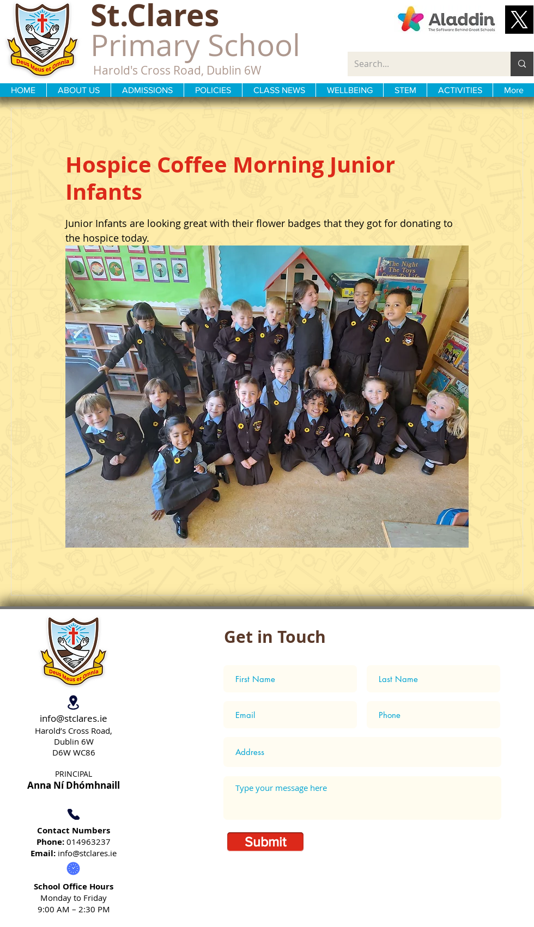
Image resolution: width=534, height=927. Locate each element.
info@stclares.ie (73, 718)
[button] (519, 19)
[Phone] (73, 814)
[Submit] (265, 841)
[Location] (73, 702)
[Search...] (421, 64)
